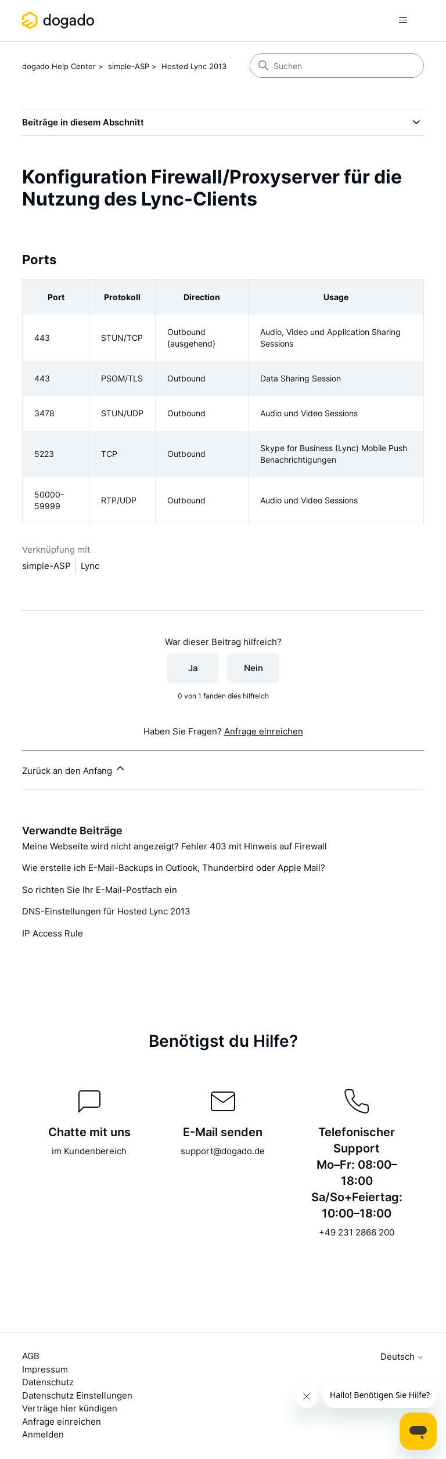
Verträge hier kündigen (69, 1408)
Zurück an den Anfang (74, 769)
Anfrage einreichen (263, 731)
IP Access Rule (52, 933)
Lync (90, 565)
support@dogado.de (223, 1151)
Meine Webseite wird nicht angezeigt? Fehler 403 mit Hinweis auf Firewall (174, 846)
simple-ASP (128, 66)
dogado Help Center (59, 66)
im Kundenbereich (89, 1151)
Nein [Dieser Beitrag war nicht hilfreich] (253, 667)
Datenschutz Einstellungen (77, 1395)
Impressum (45, 1369)
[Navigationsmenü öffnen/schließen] (403, 20)
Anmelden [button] (43, 1434)
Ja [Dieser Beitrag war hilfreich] (193, 667)
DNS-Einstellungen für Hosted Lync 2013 (106, 911)
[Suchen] (336, 65)
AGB (30, 1355)
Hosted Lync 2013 (193, 66)
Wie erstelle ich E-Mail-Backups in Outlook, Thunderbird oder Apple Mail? (173, 867)
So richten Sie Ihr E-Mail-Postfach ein (99, 889)
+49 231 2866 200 (356, 1232)
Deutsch (402, 1356)
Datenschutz (48, 1382)
